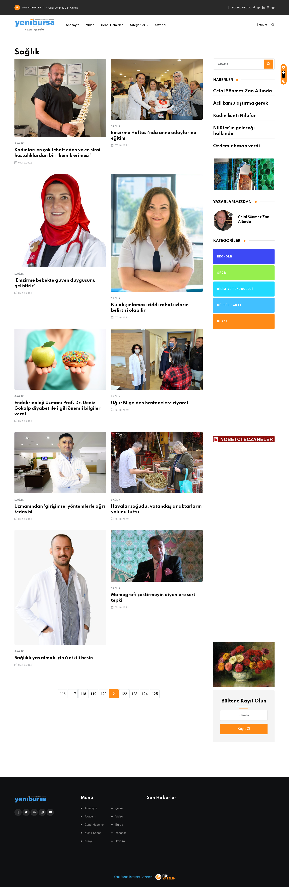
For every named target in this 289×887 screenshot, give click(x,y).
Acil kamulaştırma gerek (240, 103)
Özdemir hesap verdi (236, 146)
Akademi (90, 816)
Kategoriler (137, 25)
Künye (89, 841)
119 (93, 694)
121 (114, 694)
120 (104, 694)
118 (83, 694)
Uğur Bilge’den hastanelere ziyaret (149, 403)
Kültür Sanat (93, 833)
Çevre (119, 808)
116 (63, 694)
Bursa (119, 824)
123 (134, 694)
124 (144, 694)
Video (90, 25)
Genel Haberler (112, 25)
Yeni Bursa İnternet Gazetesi (133, 877)
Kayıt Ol (244, 729)
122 (124, 694)
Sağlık (19, 143)
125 (155, 694)
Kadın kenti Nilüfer (234, 116)
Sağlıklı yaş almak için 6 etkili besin (53, 658)
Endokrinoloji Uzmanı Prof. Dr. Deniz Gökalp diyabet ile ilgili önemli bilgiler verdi (57, 408)
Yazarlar (161, 25)
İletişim (262, 25)
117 (73, 694)
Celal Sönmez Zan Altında (242, 91)
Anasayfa (72, 25)
